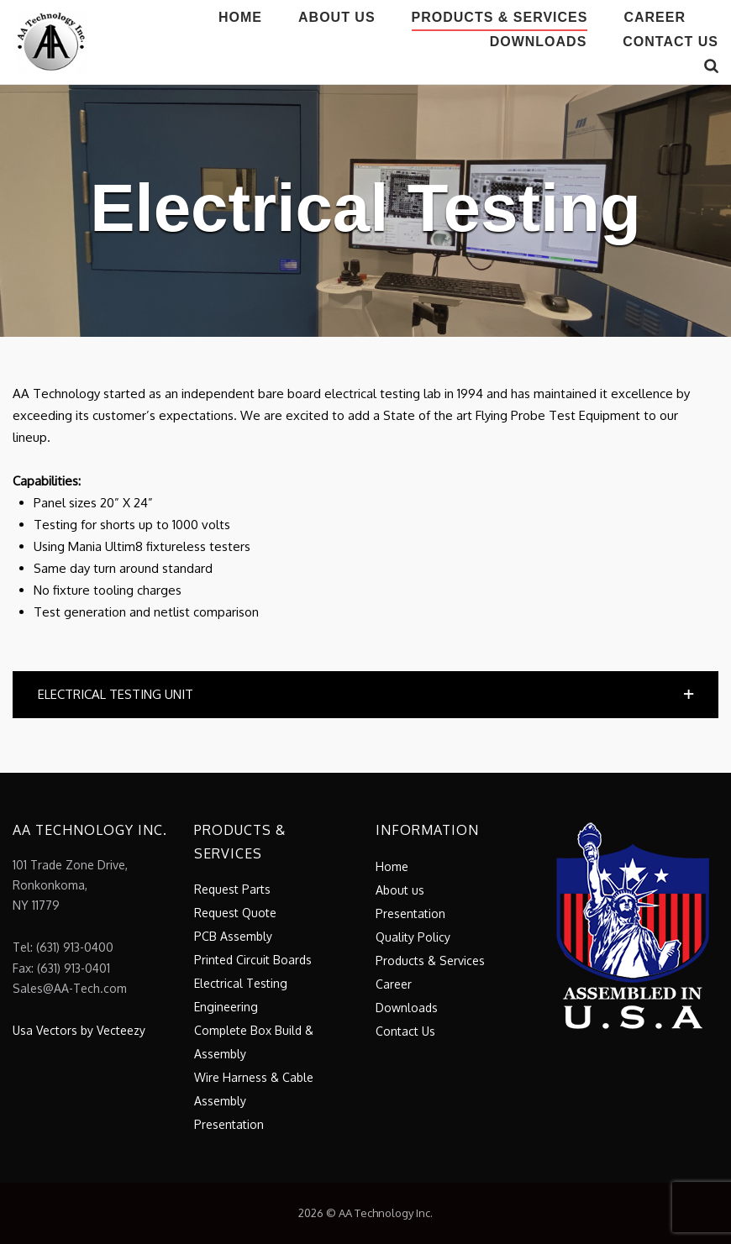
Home (240, 17)
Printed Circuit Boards (253, 960)
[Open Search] (711, 67)
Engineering (226, 1007)
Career (654, 17)
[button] (365, 694)
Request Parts (232, 889)
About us (337, 17)
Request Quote (235, 912)
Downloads (538, 41)
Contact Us (670, 41)
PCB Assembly (233, 936)
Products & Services (500, 17)
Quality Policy (413, 937)
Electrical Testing (240, 983)
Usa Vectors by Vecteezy (79, 1030)
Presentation (229, 1124)
